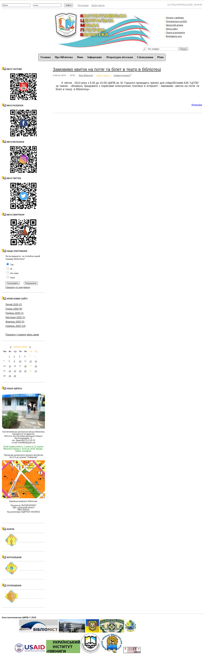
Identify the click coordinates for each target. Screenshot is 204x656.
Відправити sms (174, 36)
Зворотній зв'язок (174, 25)
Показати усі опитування (17, 287)
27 (36, 371)
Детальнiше (196, 105)
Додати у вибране (175, 17)
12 (31, 361)
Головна (46, 57)
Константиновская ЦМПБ (15, 617)
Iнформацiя (94, 57)
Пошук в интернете (175, 32)
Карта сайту (172, 29)
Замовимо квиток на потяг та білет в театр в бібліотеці (107, 69)
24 (20, 371)
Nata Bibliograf (86, 75)
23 (15, 371)
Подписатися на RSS (176, 21)
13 (36, 361)
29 (10, 376)
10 (20, 361)
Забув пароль (98, 5)
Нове (80, 57)
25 (25, 371)
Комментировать (122, 75)
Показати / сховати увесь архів (22, 334)
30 (15, 376)
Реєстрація (83, 5)
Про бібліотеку (64, 57)
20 (36, 366)
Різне (160, 57)
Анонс (107, 75)
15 (10, 366)
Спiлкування (145, 57)
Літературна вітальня (119, 57)
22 (10, 371)
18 (25, 366)
